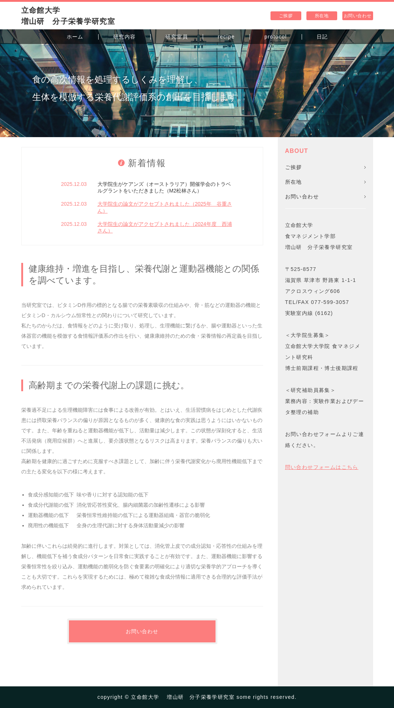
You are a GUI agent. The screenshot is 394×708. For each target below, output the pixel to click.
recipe (226, 37)
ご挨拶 (286, 15)
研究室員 (176, 37)
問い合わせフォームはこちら (321, 467)
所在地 (322, 15)
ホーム (75, 37)
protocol (276, 37)
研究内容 (124, 37)
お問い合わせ (358, 15)
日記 (322, 37)
